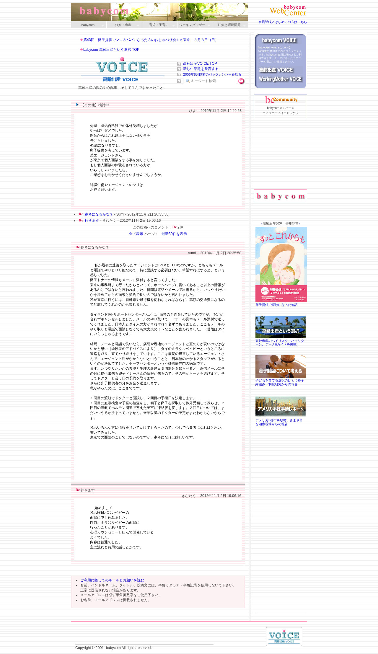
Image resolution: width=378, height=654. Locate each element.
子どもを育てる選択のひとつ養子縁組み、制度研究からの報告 (280, 380)
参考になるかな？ (99, 214)
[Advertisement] (280, 160)
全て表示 (136, 234)
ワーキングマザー (193, 25)
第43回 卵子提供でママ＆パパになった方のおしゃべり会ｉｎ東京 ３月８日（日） (151, 40)
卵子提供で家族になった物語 (282, 302)
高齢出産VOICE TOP (200, 63)
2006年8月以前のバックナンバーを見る (212, 74)
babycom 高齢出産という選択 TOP (111, 50)
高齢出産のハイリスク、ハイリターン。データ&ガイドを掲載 (280, 340)
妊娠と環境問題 (229, 25)
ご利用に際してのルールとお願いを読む (112, 580)
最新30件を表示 (174, 234)
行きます (92, 220)
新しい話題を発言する (201, 69)
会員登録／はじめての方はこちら (282, 22)
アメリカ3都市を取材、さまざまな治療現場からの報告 (280, 420)
